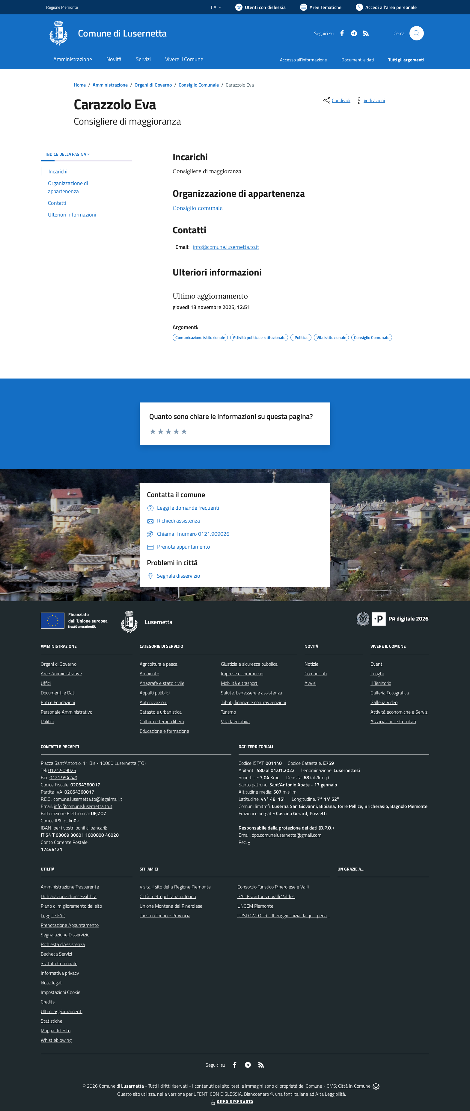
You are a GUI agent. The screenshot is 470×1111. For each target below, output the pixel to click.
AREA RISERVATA (231, 1101)
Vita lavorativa (235, 721)
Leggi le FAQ (53, 915)
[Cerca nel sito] (416, 33)
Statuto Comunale (59, 963)
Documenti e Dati (58, 692)
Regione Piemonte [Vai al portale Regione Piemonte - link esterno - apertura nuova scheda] (62, 7)
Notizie (311, 663)
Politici (47, 721)
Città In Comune (354, 1085)
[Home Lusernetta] (106, 33)
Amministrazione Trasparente (70, 886)
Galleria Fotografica (389, 692)
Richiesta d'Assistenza (63, 944)
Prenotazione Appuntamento (70, 925)
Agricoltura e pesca (158, 663)
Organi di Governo (153, 84)
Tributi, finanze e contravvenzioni (253, 702)
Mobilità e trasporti (239, 683)
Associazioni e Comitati (393, 721)
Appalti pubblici (155, 692)
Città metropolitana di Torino (168, 896)
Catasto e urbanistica (161, 711)
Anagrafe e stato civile (162, 683)
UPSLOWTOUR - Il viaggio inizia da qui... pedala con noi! (292, 915)
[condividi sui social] (336, 100)
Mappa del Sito (55, 1030)
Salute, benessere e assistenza (251, 692)
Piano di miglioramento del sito (71, 905)
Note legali (51, 982)
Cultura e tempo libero (162, 721)
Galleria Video (383, 702)
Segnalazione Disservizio (65, 934)
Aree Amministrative (61, 673)
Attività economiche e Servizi (399, 711)
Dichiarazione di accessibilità (69, 896)
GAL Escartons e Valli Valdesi (266, 896)
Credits (48, 1001)
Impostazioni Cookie (60, 992)
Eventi (376, 663)
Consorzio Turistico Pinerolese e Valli (273, 886)
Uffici (46, 683)
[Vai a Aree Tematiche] (321, 7)
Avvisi (310, 683)
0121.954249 (63, 777)
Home (80, 84)
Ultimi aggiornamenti (61, 1011)
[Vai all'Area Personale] (386, 7)
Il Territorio (380, 683)
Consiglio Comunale (199, 84)
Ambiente (149, 673)
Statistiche (51, 1020)
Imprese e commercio (242, 673)
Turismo (228, 711)
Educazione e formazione (164, 731)
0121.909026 (62, 770)
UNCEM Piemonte (255, 905)
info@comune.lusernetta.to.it (226, 247)
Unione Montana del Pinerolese (171, 905)
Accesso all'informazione (303, 59)
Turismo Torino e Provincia (165, 915)
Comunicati (316, 673)
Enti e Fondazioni (58, 702)
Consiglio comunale (198, 208)
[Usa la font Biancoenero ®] (260, 7)
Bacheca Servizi (56, 953)
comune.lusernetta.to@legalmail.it (87, 799)
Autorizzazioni (153, 702)
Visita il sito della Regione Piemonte (175, 886)
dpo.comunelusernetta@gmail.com (286, 834)
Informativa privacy (60, 973)
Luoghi (377, 673)
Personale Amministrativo (66, 711)
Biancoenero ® (258, 1094)
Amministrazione (110, 84)
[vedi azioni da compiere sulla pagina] (369, 100)
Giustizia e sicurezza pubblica (249, 663)
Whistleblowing (56, 1040)
